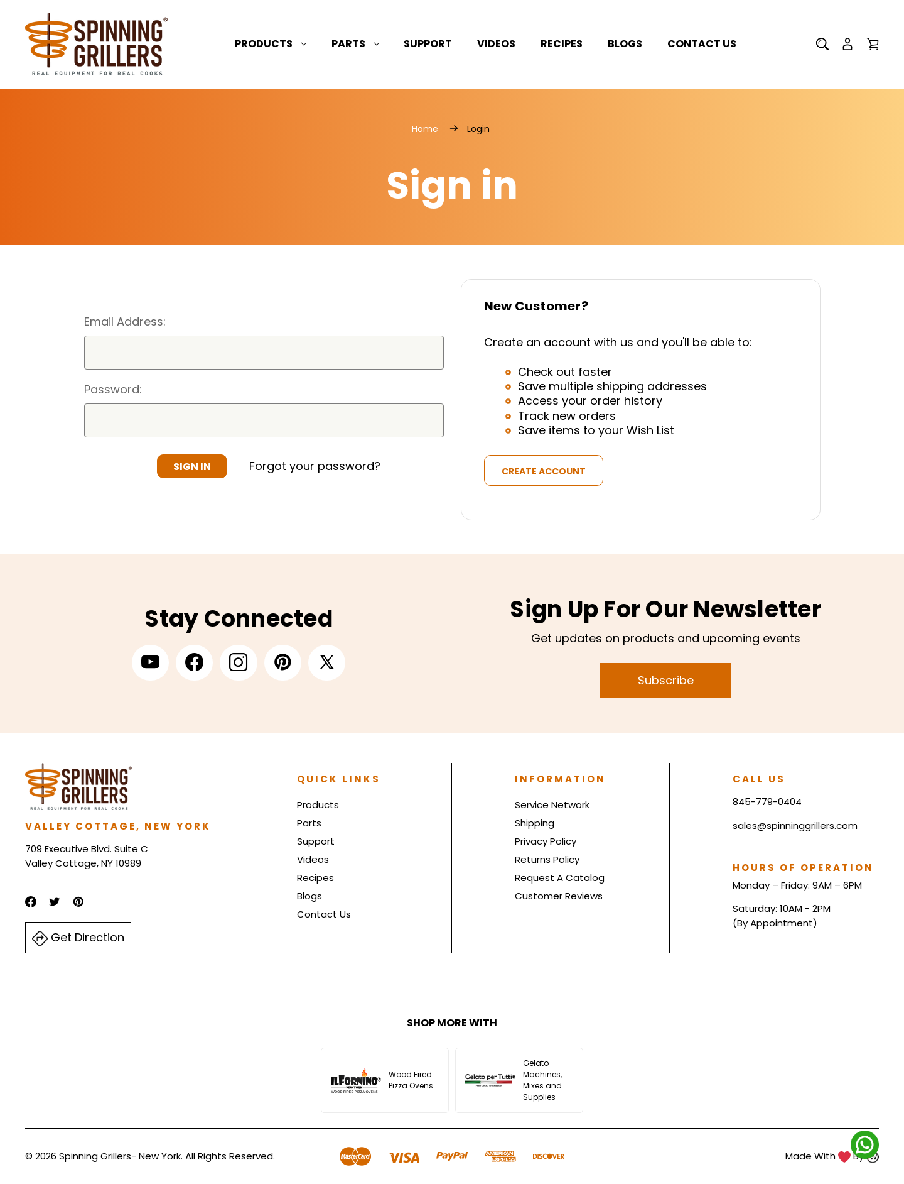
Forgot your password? (314, 466)
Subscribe (666, 680)
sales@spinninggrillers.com (795, 825)
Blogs (625, 43)
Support (428, 43)
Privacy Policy (545, 841)
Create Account (544, 471)
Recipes (562, 43)
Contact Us (701, 43)
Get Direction (78, 937)
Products (270, 43)
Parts (355, 43)
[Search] (822, 44)
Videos (496, 43)
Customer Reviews (559, 895)
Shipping (534, 823)
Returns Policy (547, 859)
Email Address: (125, 321)
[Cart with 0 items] (872, 44)
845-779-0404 (767, 801)
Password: (113, 389)
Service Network (552, 804)
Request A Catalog (560, 877)
